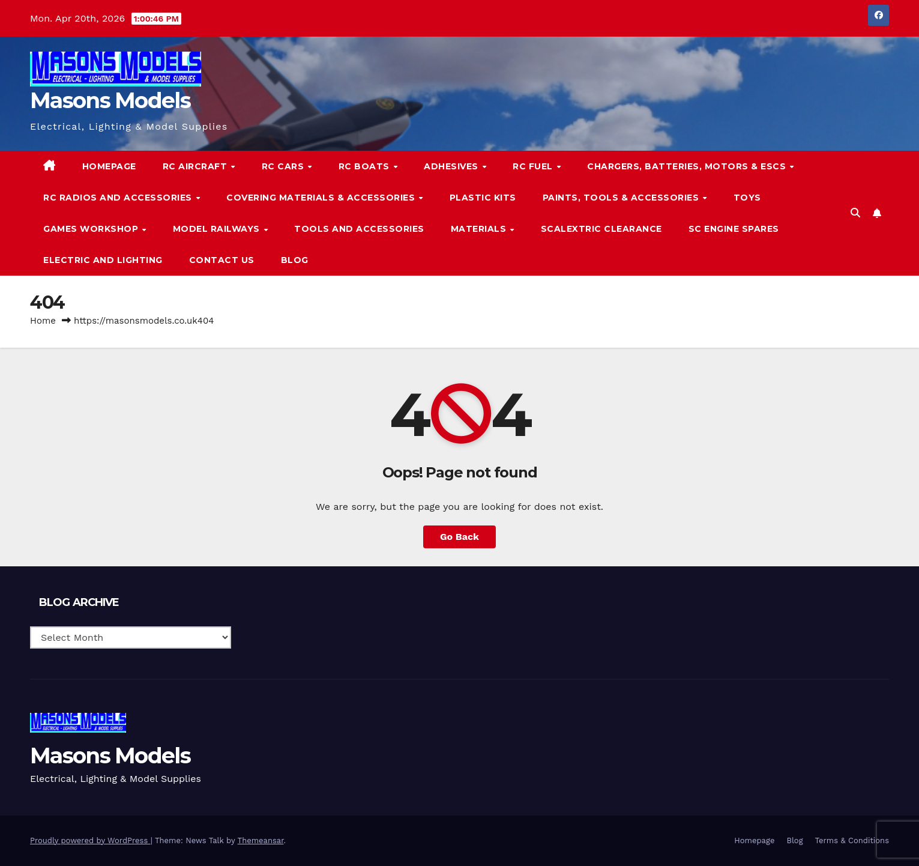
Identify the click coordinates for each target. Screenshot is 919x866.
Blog (295, 260)
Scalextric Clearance (601, 228)
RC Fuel (534, 166)
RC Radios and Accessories (118, 197)
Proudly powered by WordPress (90, 840)
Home (43, 320)
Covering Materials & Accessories (322, 197)
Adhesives (452, 166)
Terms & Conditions (852, 840)
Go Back (459, 536)
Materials (480, 228)
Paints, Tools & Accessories (622, 197)
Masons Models (110, 100)
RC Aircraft (196, 166)
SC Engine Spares (733, 228)
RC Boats (366, 166)
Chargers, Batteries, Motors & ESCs (688, 166)
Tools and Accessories (359, 228)
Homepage (109, 166)
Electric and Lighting (103, 260)
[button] (855, 213)
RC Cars (284, 166)
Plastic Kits (483, 197)
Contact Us (222, 260)
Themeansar (261, 840)
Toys (747, 197)
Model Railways (218, 228)
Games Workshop (92, 228)
